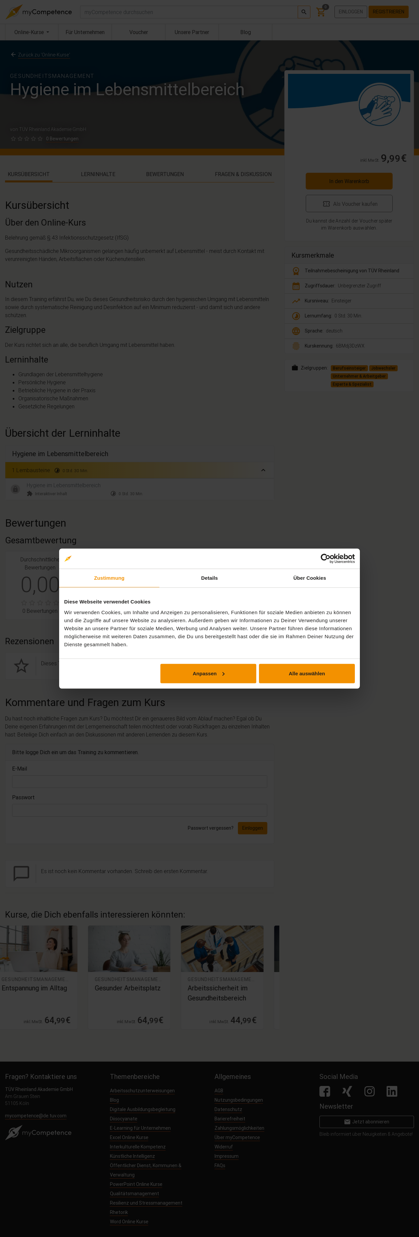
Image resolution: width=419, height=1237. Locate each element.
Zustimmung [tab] (109, 578)
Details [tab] (209, 578)
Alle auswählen (307, 673)
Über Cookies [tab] (309, 578)
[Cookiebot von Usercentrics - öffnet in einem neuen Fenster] (325, 559)
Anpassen (209, 673)
